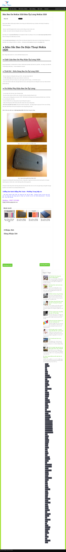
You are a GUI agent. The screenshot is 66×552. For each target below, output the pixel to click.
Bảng (46, 373)
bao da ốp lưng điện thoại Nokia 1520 (28, 178)
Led (46, 462)
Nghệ (46, 485)
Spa (46, 523)
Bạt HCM (46, 381)
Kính (46, 455)
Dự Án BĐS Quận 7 (48, 426)
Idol (46, 449)
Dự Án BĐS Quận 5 (48, 424)
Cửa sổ (46, 405)
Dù (45, 409)
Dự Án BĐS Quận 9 (48, 430)
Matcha (46, 479)
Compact (47, 394)
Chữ (46, 390)
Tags (49, 273)
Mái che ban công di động (56, 293)
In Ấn (46, 451)
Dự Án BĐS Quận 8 (48, 428)
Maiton (46, 472)
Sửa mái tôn (47, 527)
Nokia (41, 42)
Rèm (46, 512)
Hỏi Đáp (46, 447)
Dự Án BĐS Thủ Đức (49, 432)
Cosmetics (47, 400)
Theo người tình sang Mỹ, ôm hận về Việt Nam (56, 312)
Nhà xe (46, 487)
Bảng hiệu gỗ (48, 377)
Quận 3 (46, 508)
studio (46, 525)
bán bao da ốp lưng (11, 40)
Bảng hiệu (47, 375)
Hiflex (46, 445)
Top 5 (44, 273)
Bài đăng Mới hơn (44, 264)
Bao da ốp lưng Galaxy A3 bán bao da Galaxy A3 (56, 321)
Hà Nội (46, 443)
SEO (46, 517)
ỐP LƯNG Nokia (8, 77)
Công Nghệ (47, 402)
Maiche (46, 468)
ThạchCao (47, 529)
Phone (46, 500)
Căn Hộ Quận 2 (48, 388)
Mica (46, 481)
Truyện (46, 536)
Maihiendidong (48, 470)
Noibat (46, 493)
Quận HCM (47, 510)
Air (46, 367)
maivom (46, 474)
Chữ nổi (46, 392)
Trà (46, 534)
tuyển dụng (47, 540)
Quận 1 (46, 506)
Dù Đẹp (46, 413)
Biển (46, 386)
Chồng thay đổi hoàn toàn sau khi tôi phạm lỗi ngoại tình (56, 303)
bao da (31, 42)
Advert (46, 364)
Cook (46, 398)
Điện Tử (46, 436)
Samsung (47, 515)
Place (46, 504)
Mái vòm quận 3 (48, 466)
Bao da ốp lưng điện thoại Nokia (9, 104)
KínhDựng (47, 457)
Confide (46, 396)
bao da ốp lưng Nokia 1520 (44, 34)
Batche (46, 383)
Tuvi (46, 538)
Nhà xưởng (47, 489)
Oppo (46, 496)
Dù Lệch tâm (47, 415)
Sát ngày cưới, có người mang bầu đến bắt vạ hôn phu (56, 330)
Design (46, 407)
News (46, 483)
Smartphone (47, 519)
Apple (46, 371)
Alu (46, 369)
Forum (46, 438)
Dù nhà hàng (47, 417)
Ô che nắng (47, 498)
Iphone (46, 453)
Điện (46, 434)
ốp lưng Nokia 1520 (19, 110)
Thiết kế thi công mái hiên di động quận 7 (55, 276)
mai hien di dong (3, 550)
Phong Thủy (47, 502)
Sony (46, 521)
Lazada (46, 460)
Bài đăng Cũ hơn (7, 265)
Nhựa (46, 491)
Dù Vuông (47, 419)
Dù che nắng (47, 411)
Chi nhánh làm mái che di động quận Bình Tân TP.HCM (56, 348)
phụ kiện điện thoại (14, 34)
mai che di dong (10, 550)
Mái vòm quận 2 (48, 464)
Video (46, 542)
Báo (46, 379)
